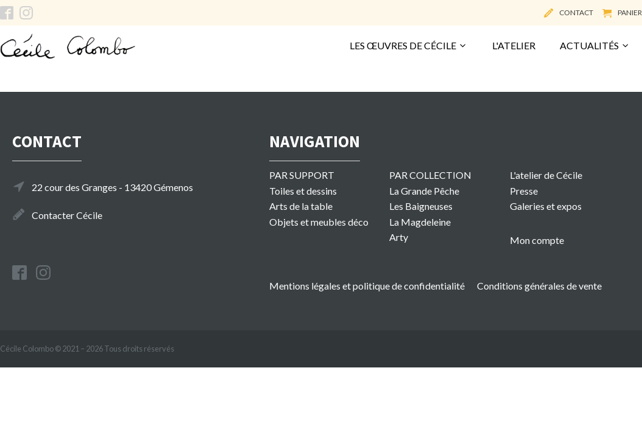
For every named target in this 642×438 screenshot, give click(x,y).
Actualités (595, 45)
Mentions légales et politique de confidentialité (367, 285)
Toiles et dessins (303, 190)
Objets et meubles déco (319, 222)
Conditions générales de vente (539, 285)
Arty (398, 237)
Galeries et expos (546, 206)
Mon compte (537, 240)
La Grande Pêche (424, 190)
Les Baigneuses (421, 206)
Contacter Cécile (67, 215)
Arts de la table (301, 206)
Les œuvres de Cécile (408, 45)
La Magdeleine (420, 222)
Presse (524, 190)
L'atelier (513, 45)
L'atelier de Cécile (546, 175)
